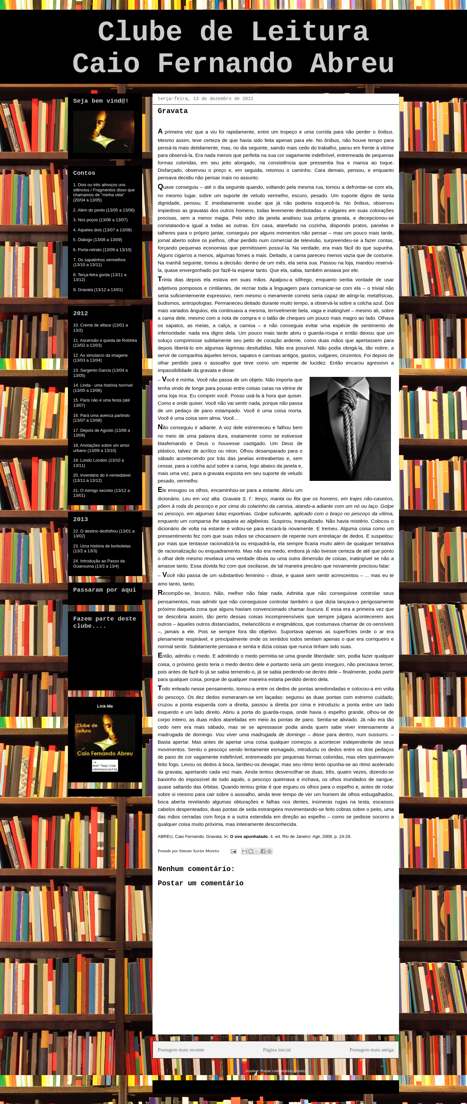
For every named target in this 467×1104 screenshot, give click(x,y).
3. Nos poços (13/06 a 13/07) (100, 219)
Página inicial (277, 1049)
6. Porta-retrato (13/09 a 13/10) (102, 249)
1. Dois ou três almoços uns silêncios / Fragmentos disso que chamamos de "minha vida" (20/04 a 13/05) (104, 192)
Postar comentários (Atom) (283, 1070)
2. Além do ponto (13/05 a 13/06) (104, 210)
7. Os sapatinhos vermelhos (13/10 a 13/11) (99, 262)
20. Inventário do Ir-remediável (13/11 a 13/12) (101, 478)
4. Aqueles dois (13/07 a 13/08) (102, 229)
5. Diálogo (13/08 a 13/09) (97, 239)
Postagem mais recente (181, 1049)
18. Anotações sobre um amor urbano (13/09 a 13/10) (101, 448)
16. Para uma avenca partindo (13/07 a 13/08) (101, 418)
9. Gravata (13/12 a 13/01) (98, 289)
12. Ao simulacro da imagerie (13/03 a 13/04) (100, 358)
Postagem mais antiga (372, 1049)
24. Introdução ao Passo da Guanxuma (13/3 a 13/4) (99, 563)
